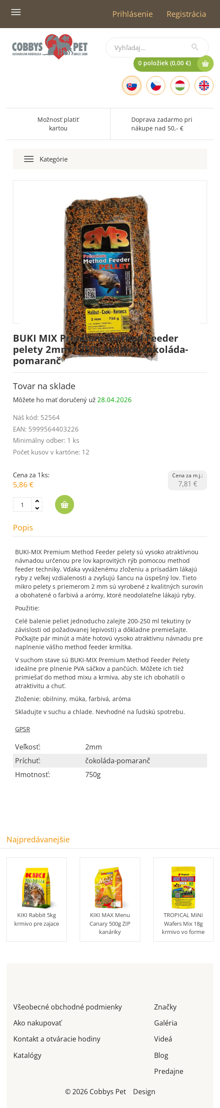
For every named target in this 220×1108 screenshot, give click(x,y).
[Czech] (155, 85)
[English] (204, 85)
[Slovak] (131, 85)
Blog (161, 1055)
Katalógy (27, 1055)
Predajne (168, 1071)
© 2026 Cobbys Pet (95, 1091)
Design (144, 1091)
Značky (165, 1006)
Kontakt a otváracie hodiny (56, 1038)
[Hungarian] (179, 85)
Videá (163, 1038)
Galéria (165, 1022)
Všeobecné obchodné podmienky (67, 1006)
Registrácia (186, 14)
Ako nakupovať (37, 1022)
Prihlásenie (132, 14)
